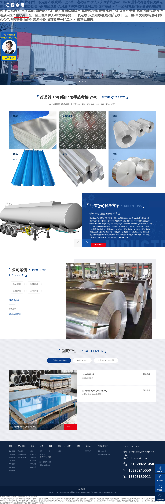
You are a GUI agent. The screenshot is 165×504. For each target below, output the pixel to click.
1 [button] (79, 81)
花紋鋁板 (20, 451)
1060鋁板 (12, 457)
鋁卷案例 (34, 291)
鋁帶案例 (17, 291)
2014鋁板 (12, 470)
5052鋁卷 (33, 461)
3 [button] (85, 81)
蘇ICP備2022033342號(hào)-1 (105, 492)
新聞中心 (121, 12)
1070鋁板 (12, 464)
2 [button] (82, 81)
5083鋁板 (12, 454)
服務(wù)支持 (89, 12)
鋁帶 (41, 451)
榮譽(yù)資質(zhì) (45, 465)
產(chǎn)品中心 (41, 12)
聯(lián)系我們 (135, 12)
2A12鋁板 (12, 461)
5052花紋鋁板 (22, 457)
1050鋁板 (12, 467)
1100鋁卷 (33, 457)
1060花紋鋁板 (22, 454)
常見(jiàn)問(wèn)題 (106, 360)
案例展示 (75, 12)
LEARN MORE (15, 314)
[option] (82, 53)
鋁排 (50, 451)
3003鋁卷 (33, 454)
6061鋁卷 (33, 464)
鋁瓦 (59, 451)
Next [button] (161, 53)
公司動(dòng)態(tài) (59, 360)
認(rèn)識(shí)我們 (45, 462)
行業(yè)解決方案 (59, 12)
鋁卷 (31, 451)
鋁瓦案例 (17, 284)
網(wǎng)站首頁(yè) (21, 12)
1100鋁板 (12, 451)
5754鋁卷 (33, 467)
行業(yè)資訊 (82, 360)
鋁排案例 (34, 284)
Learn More (98, 245)
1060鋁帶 (42, 454)
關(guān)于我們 (106, 12)
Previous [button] (78, 243)
